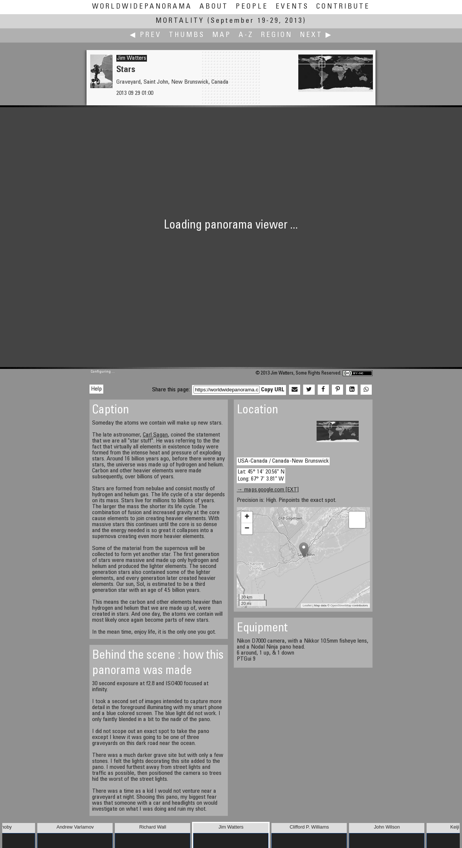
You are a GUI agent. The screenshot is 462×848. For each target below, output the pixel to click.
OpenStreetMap (340, 605)
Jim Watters (131, 58)
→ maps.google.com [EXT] (268, 490)
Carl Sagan (155, 435)
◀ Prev (145, 35)
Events (292, 6)
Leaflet (307, 605)
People (252, 6)
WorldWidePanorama (142, 6)
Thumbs (187, 35)
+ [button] (247, 517)
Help (96, 389)
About (213, 6)
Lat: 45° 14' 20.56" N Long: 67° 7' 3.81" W (261, 475)
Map (221, 35)
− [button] (247, 528)
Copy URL (273, 390)
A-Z (246, 35)
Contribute (343, 6)
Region (276, 35)
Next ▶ (316, 35)
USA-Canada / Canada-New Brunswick (283, 461)
